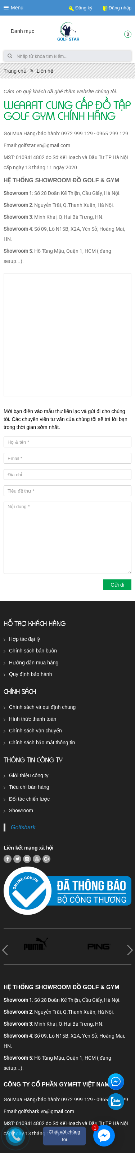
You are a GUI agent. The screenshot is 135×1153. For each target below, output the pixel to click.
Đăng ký (84, 7)
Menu (17, 7)
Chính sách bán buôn (33, 651)
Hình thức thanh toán (32, 719)
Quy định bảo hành (30, 674)
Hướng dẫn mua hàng (33, 662)
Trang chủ (15, 71)
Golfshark (23, 827)
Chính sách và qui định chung (42, 707)
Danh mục (22, 31)
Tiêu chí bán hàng (29, 787)
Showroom (21, 810)
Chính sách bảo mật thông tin (42, 742)
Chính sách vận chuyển (35, 730)
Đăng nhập (120, 7)
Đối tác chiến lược (29, 799)
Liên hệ (45, 71)
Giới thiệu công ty (29, 775)
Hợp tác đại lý (24, 639)
